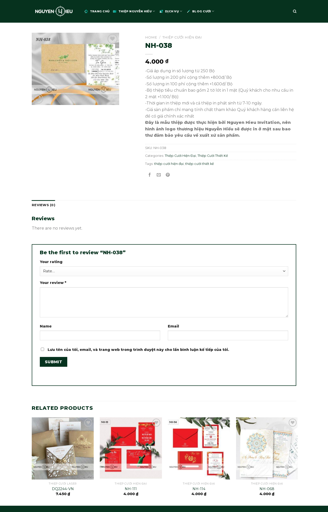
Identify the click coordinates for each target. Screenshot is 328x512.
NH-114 (198, 489)
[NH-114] (199, 448)
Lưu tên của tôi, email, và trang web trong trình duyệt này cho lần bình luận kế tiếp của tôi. (138, 349)
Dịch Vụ (170, 11)
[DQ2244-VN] (63, 448)
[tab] (43, 205)
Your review (53, 282)
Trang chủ (97, 11)
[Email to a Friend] (159, 175)
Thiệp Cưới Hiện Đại (182, 37)
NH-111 (131, 489)
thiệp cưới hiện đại (169, 164)
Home (151, 37)
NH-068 (266, 489)
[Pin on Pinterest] (168, 175)
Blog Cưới (200, 11)
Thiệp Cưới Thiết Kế (213, 156)
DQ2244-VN (63, 489)
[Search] (294, 11)
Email (173, 326)
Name (46, 326)
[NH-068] (267, 448)
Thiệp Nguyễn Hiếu (133, 11)
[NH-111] (131, 448)
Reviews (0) (43, 205)
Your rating (51, 262)
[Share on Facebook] (150, 175)
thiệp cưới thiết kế (199, 164)
